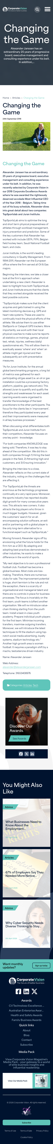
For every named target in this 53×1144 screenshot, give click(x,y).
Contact (26, 1039)
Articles (16, 97)
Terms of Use (10, 1131)
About (26, 1030)
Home (6, 97)
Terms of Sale (26, 1131)
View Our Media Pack (17, 1081)
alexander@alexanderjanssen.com (22, 667)
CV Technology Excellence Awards (26, 1005)
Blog (26, 1035)
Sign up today (41, 965)
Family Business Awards (26, 1019)
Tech (35, 685)
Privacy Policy (42, 1131)
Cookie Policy (26, 1137)
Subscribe (26, 1044)
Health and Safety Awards (26, 1015)
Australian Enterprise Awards (26, 1010)
